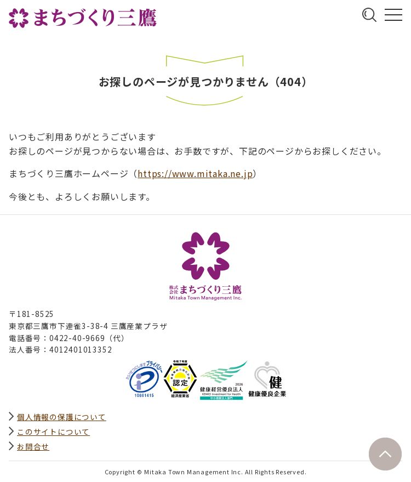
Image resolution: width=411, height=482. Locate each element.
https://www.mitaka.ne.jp (195, 173)
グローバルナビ (393, 15)
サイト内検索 (369, 14)
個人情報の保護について (61, 416)
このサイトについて (53, 431)
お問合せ (33, 446)
